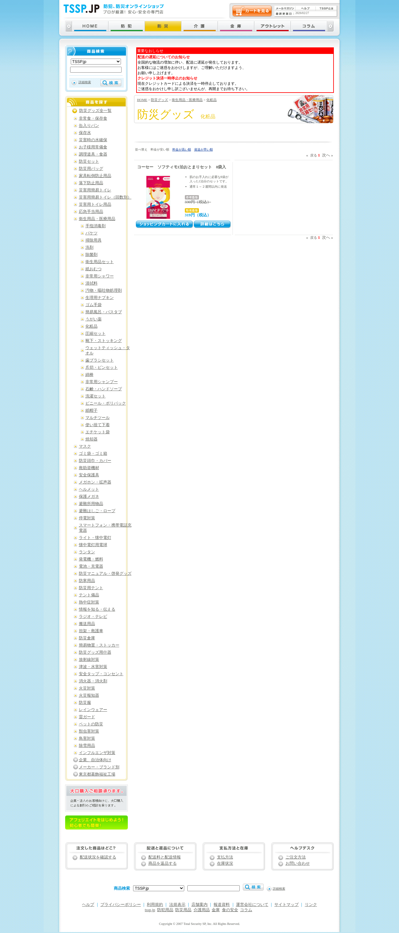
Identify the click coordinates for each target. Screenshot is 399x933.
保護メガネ (89, 496)
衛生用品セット (99, 262)
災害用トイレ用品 (95, 204)
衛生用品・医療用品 (187, 100)
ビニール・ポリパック (105, 403)
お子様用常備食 (93, 147)
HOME (142, 100)
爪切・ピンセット (101, 367)
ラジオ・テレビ (93, 616)
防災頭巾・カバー (95, 461)
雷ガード (87, 717)
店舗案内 (199, 904)
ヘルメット (89, 489)
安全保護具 (89, 475)
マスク (85, 446)
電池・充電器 (91, 566)
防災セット (89, 161)
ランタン (87, 552)
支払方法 (225, 857)
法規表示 (177, 904)
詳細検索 (85, 82)
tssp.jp (150, 910)
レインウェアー (93, 710)
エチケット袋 (97, 432)
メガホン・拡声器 (95, 482)
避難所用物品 (91, 504)
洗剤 (89, 247)
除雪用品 (87, 745)
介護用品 (202, 910)
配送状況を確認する (98, 857)
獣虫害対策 (89, 731)
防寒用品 (87, 581)
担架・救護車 (91, 631)
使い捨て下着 (97, 425)
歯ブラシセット (99, 360)
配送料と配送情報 (164, 857)
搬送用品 (87, 624)
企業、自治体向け (95, 760)
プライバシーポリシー (120, 904)
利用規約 (155, 904)
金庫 (216, 910)
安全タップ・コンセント (101, 674)
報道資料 (222, 904)
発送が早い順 (203, 149)
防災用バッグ (91, 168)
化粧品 (211, 100)
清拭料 (91, 283)
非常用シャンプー (101, 382)
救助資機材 (89, 468)
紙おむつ (93, 269)
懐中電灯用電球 (93, 545)
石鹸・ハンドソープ (103, 389)
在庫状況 (225, 863)
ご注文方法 (296, 857)
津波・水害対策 (93, 667)
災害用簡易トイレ (95, 190)
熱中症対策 (89, 602)
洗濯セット (95, 396)
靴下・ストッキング (103, 341)
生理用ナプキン (99, 298)
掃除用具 (93, 240)
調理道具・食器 (93, 154)
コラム (246, 910)
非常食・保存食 (93, 118)
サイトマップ (286, 904)
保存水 (85, 133)
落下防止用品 (91, 183)
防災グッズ (159, 100)
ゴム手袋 (93, 305)
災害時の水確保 (93, 140)
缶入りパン (89, 125)
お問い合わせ (298, 863)
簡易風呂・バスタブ (103, 312)
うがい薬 (93, 319)
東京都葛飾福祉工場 (97, 774)
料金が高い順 (181, 149)
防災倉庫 (87, 638)
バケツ (91, 233)
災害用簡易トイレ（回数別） (105, 197)
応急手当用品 (91, 211)
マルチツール (97, 418)
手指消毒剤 (95, 226)
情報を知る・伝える (97, 609)
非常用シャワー (99, 276)
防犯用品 (165, 910)
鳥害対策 (87, 738)
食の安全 (230, 910)
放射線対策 (89, 659)
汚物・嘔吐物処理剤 (103, 290)
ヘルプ (88, 904)
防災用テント (91, 588)
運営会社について (252, 904)
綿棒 (89, 375)
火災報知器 (89, 695)
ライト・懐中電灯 (95, 538)
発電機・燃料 (91, 559)
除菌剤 (91, 254)
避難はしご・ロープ (97, 511)
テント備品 (89, 595)
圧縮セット (95, 333)
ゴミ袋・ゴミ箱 (93, 453)
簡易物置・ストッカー (99, 645)
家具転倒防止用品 (95, 176)
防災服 (85, 702)
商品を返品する (162, 863)
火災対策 (87, 688)
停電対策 (87, 518)
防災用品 (183, 910)
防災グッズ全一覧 (95, 110)
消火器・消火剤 (93, 681)
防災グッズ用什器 (95, 652)
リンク (311, 904)
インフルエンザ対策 (97, 753)
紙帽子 (91, 410)
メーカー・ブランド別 (99, 767)
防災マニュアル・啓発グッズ (105, 573)
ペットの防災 (91, 724)
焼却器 (91, 439)
